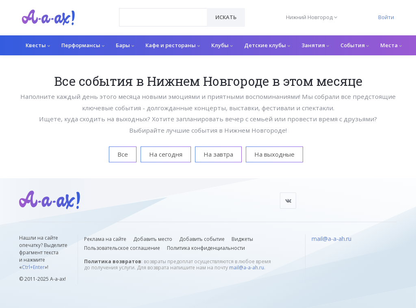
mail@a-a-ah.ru (246, 267)
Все (122, 154)
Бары (125, 45)
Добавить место (152, 239)
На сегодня (165, 154)
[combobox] (163, 17)
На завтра (218, 154)
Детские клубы (267, 45)
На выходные (274, 154)
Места (391, 45)
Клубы (222, 45)
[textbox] (163, 11)
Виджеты (242, 239)
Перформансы (82, 45)
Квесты (38, 45)
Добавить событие (202, 239)
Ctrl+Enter (33, 267)
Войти (386, 17)
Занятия (315, 45)
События (354, 45)
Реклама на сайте (105, 239)
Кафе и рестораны (172, 45)
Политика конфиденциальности (206, 248)
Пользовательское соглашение (122, 248)
